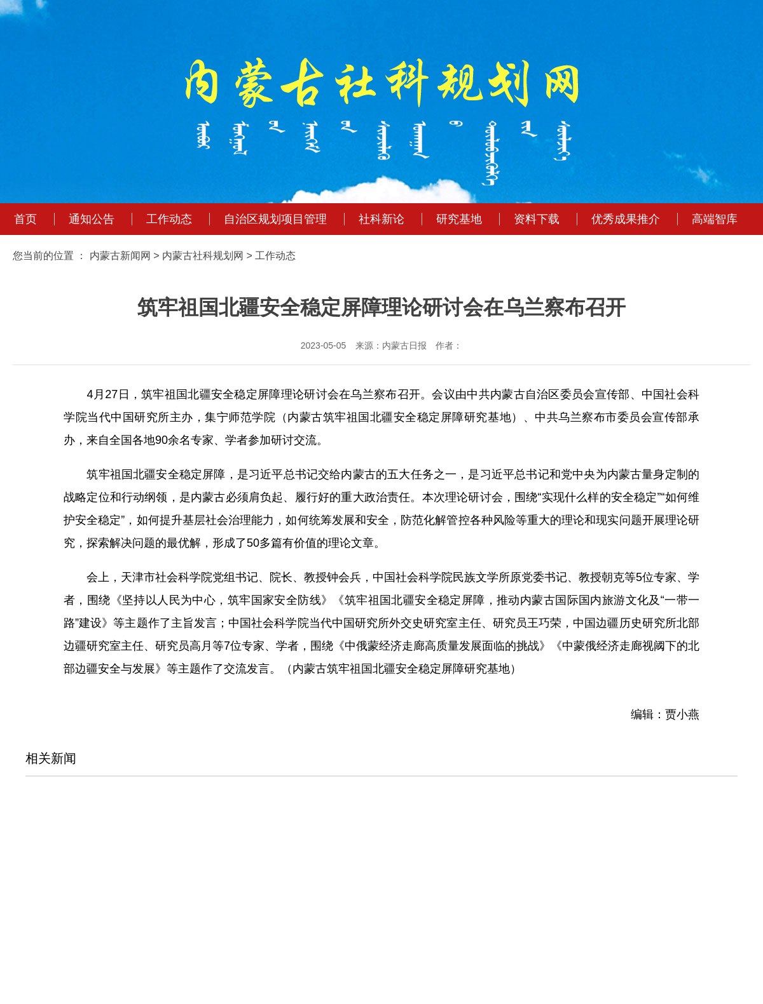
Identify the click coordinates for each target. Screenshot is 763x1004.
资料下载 (537, 219)
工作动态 (169, 219)
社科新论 (381, 219)
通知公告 (91, 219)
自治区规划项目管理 (275, 219)
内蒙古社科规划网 (203, 255)
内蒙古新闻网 (120, 255)
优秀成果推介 (625, 219)
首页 (25, 219)
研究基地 (459, 219)
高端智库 (715, 219)
